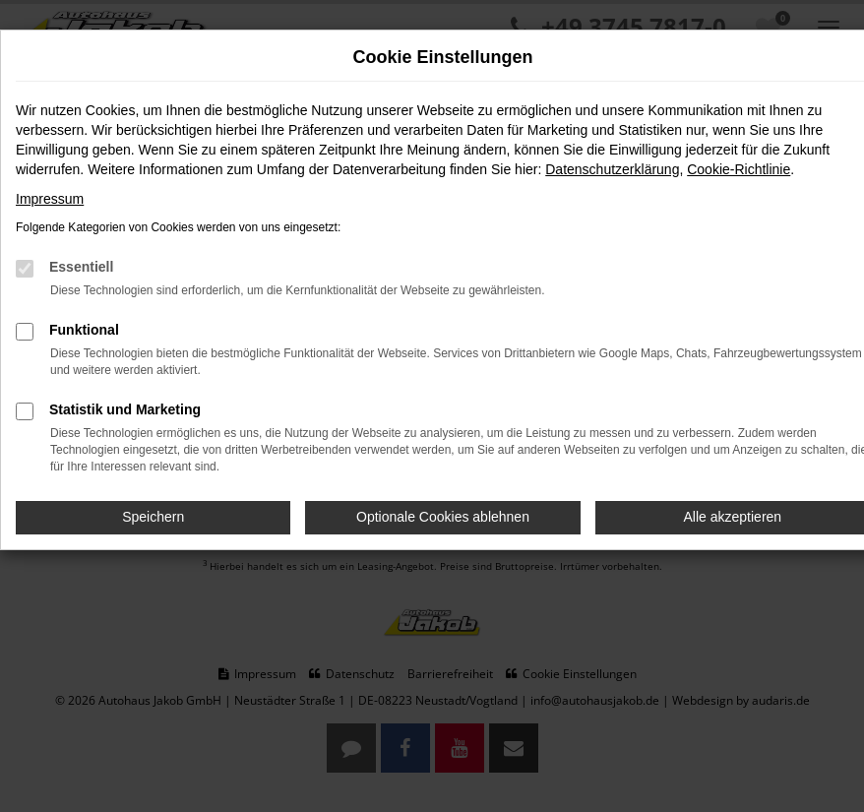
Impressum (50, 199)
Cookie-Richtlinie (738, 169)
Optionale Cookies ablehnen (442, 517)
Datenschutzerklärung (612, 169)
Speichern (153, 517)
